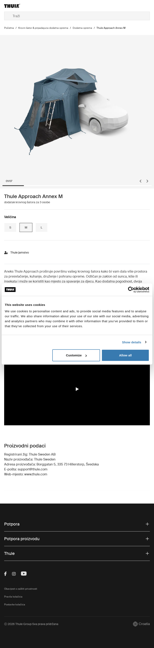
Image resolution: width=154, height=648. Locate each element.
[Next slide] (147, 181)
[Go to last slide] (140, 181)
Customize (76, 355)
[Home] (28, 6)
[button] (77, 389)
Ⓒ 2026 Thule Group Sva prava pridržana (31, 624)
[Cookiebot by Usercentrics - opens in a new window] (131, 289)
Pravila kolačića (13, 596)
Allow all (125, 355)
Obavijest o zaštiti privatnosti (20, 588)
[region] (77, 389)
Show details (131, 342)
